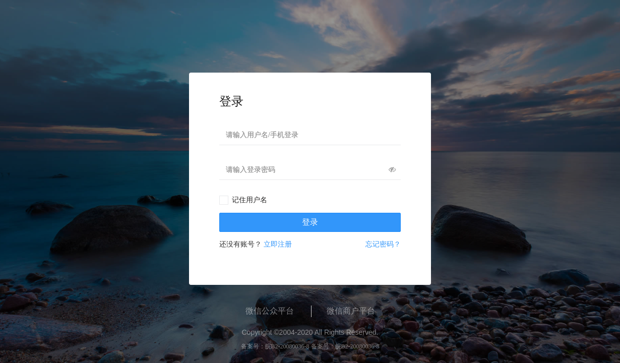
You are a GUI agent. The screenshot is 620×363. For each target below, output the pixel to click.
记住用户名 (249, 200)
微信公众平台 (269, 311)
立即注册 (278, 244)
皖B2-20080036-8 (287, 346)
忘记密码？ (383, 244)
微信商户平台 (351, 311)
